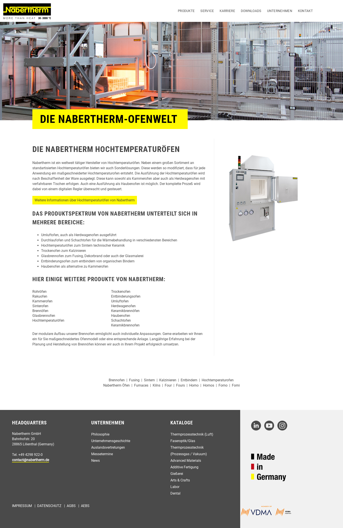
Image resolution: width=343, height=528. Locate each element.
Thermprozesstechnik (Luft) (191, 434)
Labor (174, 487)
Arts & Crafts (180, 480)
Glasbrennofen (43, 316)
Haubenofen (120, 316)
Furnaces (141, 385)
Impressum (22, 506)
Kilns (156, 385)
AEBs (85, 506)
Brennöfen (40, 311)
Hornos (208, 385)
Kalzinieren (167, 380)
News (95, 460)
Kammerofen (42, 301)
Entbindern (189, 380)
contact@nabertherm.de (30, 460)
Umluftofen (120, 301)
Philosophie (100, 434)
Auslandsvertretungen (108, 447)
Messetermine (102, 454)
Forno (223, 385)
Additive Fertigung (184, 467)
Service (207, 11)
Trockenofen (120, 291)
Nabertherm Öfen (116, 385)
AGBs (71, 506)
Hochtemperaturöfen (48, 320)
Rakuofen (39, 296)
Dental (175, 493)
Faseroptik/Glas (182, 441)
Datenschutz (49, 506)
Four (168, 385)
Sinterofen (40, 306)
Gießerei (176, 474)
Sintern (149, 380)
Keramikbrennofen (125, 325)
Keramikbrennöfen (125, 311)
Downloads (251, 11)
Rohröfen (39, 291)
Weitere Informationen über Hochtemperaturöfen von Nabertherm (85, 200)
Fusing (134, 380)
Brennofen (117, 380)
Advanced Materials (185, 460)
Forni (236, 385)
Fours (180, 385)
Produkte (186, 11)
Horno (194, 385)
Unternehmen (279, 11)
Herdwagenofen (123, 306)
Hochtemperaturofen (218, 380)
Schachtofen (121, 320)
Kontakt (305, 11)
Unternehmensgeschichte (110, 441)
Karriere (227, 11)
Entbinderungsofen (125, 296)
